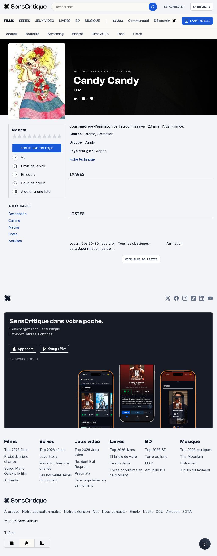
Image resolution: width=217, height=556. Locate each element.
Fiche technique (82, 159)
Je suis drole (120, 463)
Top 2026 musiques (196, 450)
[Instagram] (184, 299)
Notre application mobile (41, 511)
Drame (107, 71)
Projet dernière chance (16, 459)
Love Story (48, 456)
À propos (11, 511)
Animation (105, 134)
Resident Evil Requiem (85, 464)
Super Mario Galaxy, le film (15, 471)
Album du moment (195, 470)
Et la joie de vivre (123, 456)
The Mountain (191, 456)
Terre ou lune (156, 456)
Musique (190, 441)
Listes (77, 213)
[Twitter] (167, 299)
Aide (95, 511)
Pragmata (82, 473)
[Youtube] (210, 299)
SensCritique (82, 71)
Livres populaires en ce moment (126, 472)
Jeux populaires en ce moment (90, 482)
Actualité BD (155, 470)
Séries (46, 441)
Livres (117, 441)
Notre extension (77, 511)
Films (96, 71)
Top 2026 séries (52, 450)
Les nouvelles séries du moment (55, 477)
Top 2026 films (16, 450)
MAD (149, 463)
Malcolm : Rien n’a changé (54, 465)
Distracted (188, 463)
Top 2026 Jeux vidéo (87, 452)
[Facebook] (176, 299)
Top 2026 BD (155, 450)
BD (148, 441)
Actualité (11, 480)
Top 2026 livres (122, 450)
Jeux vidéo (87, 441)
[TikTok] (193, 299)
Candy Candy (123, 71)
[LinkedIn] (201, 299)
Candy (90, 142)
